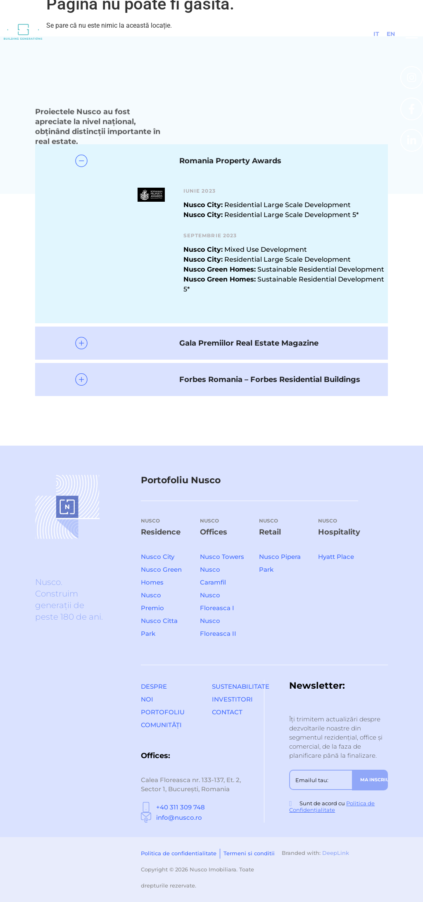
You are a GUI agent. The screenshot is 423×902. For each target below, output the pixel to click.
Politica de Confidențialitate (332, 806)
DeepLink (335, 853)
